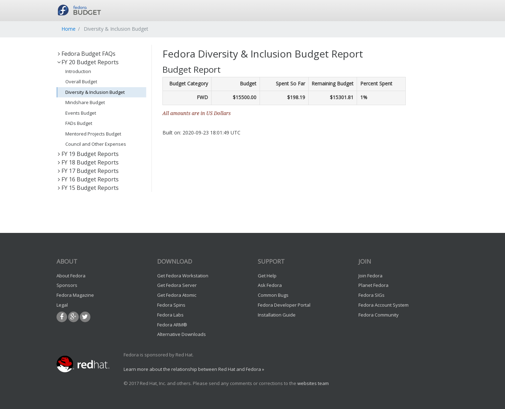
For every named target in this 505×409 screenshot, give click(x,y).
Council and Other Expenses (95, 144)
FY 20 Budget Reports (88, 62)
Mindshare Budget (85, 102)
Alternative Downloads (181, 334)
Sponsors (67, 285)
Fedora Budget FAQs (86, 54)
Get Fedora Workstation (182, 275)
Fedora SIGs (371, 295)
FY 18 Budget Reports (88, 162)
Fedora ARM (172, 324)
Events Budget (80, 113)
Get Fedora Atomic (176, 295)
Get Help (267, 275)
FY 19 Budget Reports (88, 154)
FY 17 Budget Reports (88, 171)
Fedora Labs (170, 315)
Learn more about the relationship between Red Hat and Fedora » (194, 369)
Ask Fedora (270, 285)
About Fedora (71, 275)
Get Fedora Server (177, 285)
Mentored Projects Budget (93, 134)
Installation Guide (277, 315)
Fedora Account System (383, 305)
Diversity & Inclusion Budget (95, 92)
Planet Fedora (373, 285)
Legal (62, 305)
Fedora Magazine (75, 295)
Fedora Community (378, 315)
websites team (313, 383)
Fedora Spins (171, 305)
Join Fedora (370, 275)
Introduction (78, 71)
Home (68, 28)
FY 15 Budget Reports (88, 188)
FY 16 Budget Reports (88, 179)
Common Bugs (273, 295)
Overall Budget (81, 81)
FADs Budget (78, 123)
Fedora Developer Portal (284, 305)
